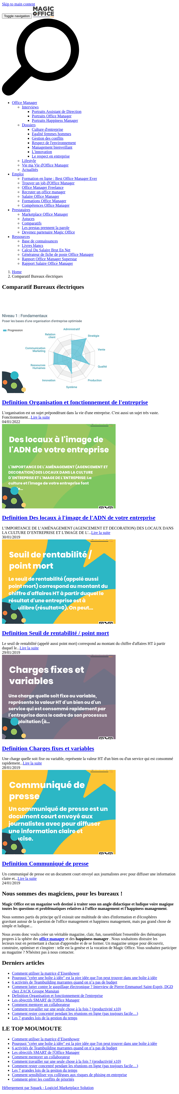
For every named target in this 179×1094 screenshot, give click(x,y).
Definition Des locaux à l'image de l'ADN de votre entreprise (78, 517)
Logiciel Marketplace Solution (69, 1088)
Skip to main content (18, 4)
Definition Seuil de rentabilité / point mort (55, 633)
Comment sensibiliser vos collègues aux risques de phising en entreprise (69, 1075)
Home (17, 272)
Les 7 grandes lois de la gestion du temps (44, 1018)
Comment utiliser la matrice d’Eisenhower (46, 973)
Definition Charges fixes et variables (48, 748)
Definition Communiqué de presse (45, 863)
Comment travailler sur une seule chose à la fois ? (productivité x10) (66, 1009)
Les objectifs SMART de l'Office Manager (46, 1000)
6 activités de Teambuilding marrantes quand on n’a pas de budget (64, 982)
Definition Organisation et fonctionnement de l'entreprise (75, 402)
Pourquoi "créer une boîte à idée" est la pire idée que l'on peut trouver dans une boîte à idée (84, 978)
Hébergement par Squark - (23, 1088)
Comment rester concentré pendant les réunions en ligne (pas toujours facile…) (75, 1013)
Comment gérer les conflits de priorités (43, 1079)
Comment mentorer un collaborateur (41, 1004)
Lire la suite (40, 417)
